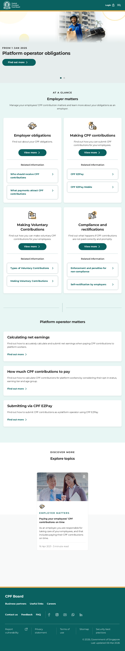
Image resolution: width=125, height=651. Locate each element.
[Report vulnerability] (16, 631)
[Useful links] (36, 604)
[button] (61, 78)
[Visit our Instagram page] (57, 614)
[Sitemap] (84, 629)
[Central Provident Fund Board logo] (13, 5)
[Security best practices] (107, 631)
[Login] (110, 5)
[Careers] (51, 604)
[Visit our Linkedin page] (81, 614)
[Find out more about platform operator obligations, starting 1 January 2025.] (19, 62)
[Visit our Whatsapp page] (73, 614)
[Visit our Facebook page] (49, 614)
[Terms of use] (66, 631)
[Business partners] (15, 604)
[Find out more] (17, 354)
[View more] (32, 152)
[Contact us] (11, 614)
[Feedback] (26, 614)
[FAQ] (38, 614)
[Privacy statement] (44, 631)
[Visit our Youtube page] (65, 614)
